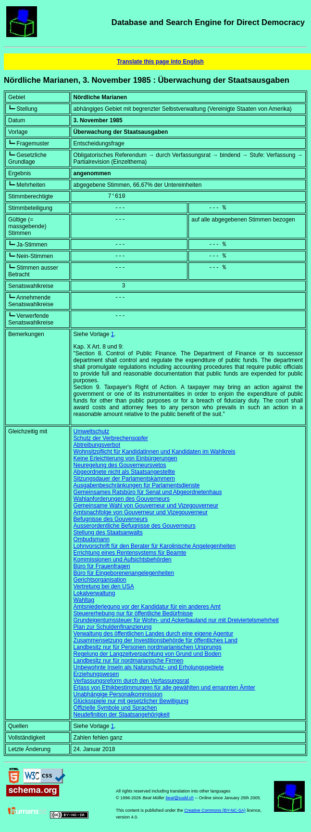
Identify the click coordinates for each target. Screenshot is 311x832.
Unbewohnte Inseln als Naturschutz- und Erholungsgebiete (149, 667)
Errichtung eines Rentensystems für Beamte (130, 552)
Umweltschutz (92, 431)
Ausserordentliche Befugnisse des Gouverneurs (135, 525)
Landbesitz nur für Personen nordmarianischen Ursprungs (148, 647)
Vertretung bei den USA (104, 586)
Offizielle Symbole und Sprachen (115, 707)
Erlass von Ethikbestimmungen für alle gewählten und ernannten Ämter (164, 687)
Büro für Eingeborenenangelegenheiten (124, 573)
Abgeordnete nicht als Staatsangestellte (124, 471)
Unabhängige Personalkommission (118, 694)
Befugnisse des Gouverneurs (111, 519)
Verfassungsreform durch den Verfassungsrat (131, 680)
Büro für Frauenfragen (102, 566)
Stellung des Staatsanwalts (108, 532)
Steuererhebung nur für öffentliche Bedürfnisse (133, 613)
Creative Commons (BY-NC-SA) (215, 810)
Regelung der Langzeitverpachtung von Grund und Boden (148, 653)
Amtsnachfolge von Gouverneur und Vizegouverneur (141, 512)
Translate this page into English (160, 61)
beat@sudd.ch (180, 797)
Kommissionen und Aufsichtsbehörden (123, 559)
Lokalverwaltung (94, 593)
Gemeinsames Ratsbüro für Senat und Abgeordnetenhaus (148, 492)
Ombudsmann (92, 539)
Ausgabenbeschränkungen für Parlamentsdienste (137, 485)
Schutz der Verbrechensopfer (111, 438)
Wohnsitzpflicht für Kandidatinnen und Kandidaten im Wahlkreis (155, 451)
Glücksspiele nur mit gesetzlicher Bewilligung (131, 701)
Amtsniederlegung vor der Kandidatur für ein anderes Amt (147, 606)
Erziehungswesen (96, 674)
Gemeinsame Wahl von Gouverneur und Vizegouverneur (146, 505)
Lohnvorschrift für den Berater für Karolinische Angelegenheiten (155, 546)
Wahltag (84, 600)
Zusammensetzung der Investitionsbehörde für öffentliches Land (155, 640)
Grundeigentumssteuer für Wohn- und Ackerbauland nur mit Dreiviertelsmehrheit (176, 620)
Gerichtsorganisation (100, 579)
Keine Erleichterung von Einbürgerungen (125, 458)
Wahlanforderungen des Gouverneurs (122, 498)
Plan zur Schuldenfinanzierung (113, 627)
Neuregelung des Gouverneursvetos (120, 465)
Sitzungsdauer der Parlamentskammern (124, 478)
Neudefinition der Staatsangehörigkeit (122, 714)
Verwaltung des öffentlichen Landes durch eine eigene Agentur (154, 633)
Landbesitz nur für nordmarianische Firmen (129, 660)
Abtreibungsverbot (97, 445)
